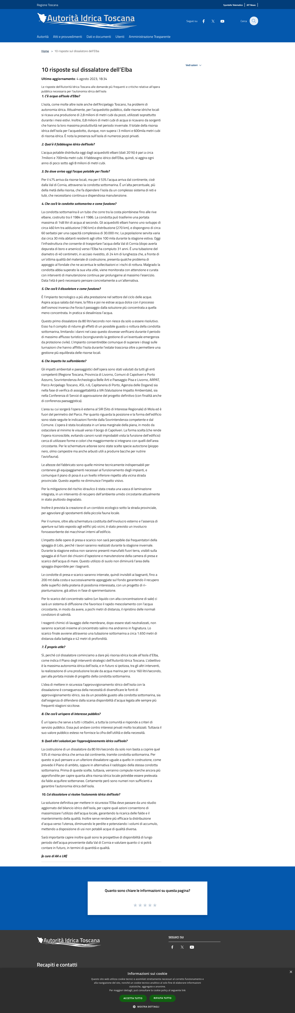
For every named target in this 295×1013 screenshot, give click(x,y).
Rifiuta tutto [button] (163, 998)
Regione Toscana (47, 5)
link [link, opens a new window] (184, 990)
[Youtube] (220, 20)
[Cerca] (253, 20)
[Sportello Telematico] (233, 5)
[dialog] (147, 990)
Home (45, 51)
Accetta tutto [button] (133, 998)
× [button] (290, 972)
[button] (147, 1006)
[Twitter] (210, 20)
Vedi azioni (194, 65)
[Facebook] (201, 20)
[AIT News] (251, 5)
